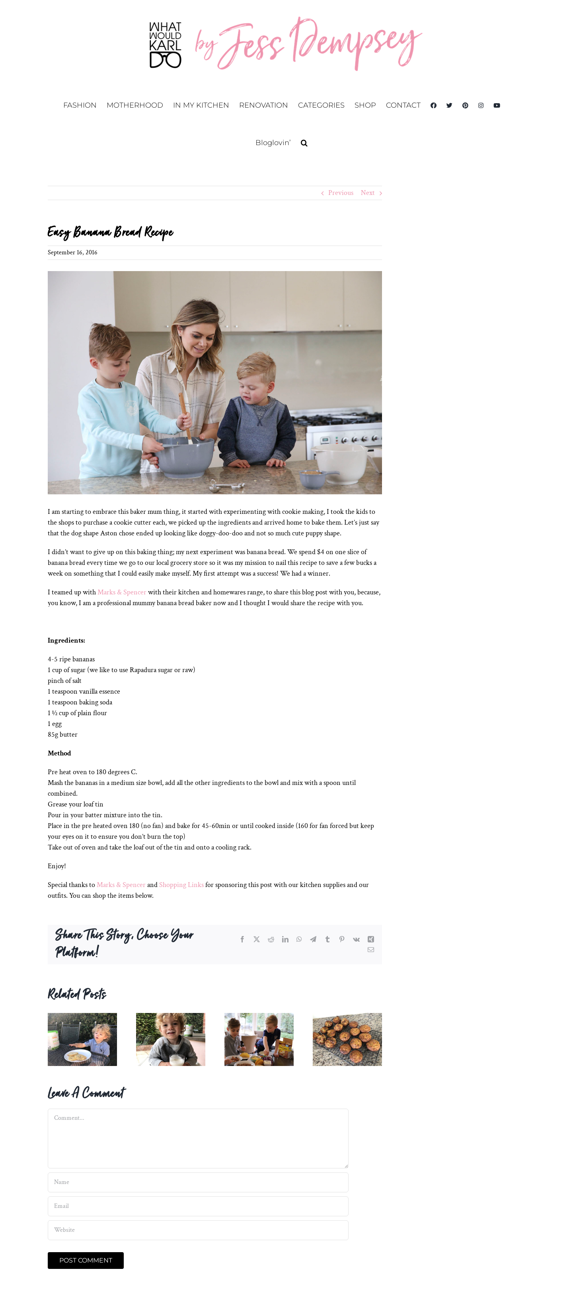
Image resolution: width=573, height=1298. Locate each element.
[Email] (198, 1206)
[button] (304, 142)
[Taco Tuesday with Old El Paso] (259, 1017)
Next (368, 192)
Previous (340, 192)
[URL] (198, 1230)
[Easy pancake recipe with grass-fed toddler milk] (82, 1017)
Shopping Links (181, 884)
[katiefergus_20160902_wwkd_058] (215, 382)
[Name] (198, 1182)
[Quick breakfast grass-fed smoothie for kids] (170, 1017)
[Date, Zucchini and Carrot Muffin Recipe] (347, 1017)
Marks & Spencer (121, 592)
